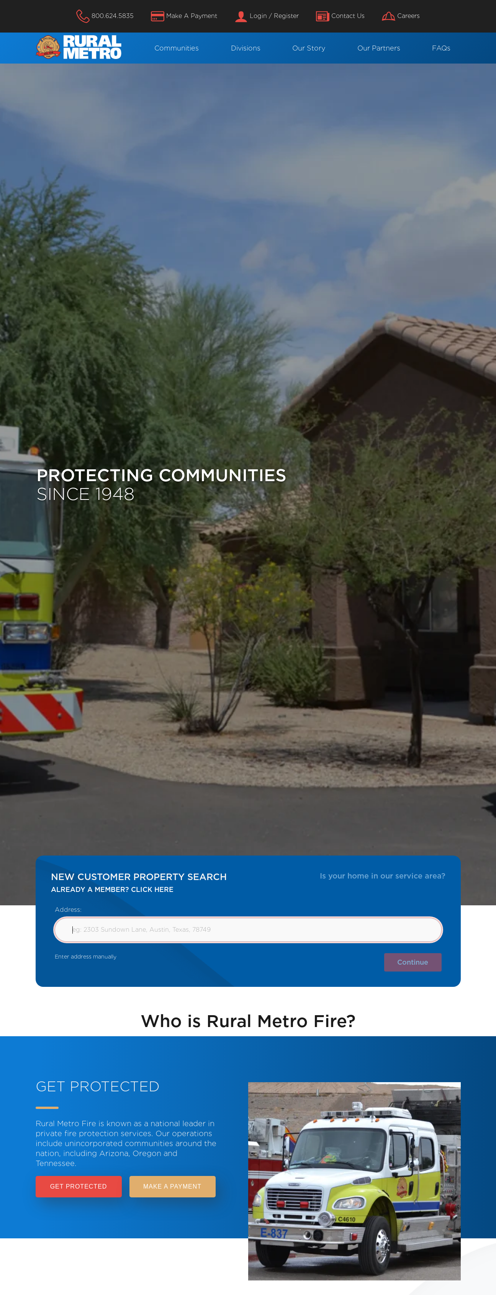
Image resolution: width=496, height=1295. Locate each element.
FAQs (441, 48)
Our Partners (378, 48)
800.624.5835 (105, 16)
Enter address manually (85, 957)
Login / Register (266, 16)
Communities (176, 48)
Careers (401, 16)
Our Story (309, 48)
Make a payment (172, 1186)
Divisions (245, 48)
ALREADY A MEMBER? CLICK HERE (112, 889)
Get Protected (78, 1186)
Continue (412, 962)
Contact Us (340, 16)
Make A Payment (184, 16)
